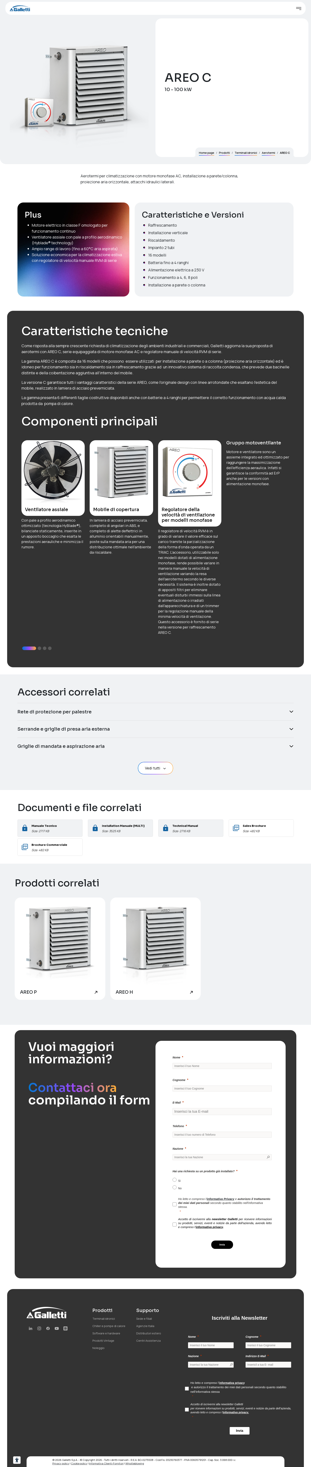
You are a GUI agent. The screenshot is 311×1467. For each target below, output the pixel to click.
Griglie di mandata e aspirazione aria (61, 746)
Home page (206, 153)
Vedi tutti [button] (155, 768)
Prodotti (224, 153)
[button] (29, 648)
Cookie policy (79, 1463)
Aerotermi (268, 153)
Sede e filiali (144, 1319)
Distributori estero (148, 1333)
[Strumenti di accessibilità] (17, 1460)
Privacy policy (60, 1463)
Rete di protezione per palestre (54, 712)
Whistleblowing (134, 1463)
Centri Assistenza (148, 1340)
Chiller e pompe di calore (108, 1326)
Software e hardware (106, 1333)
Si (179, 1180)
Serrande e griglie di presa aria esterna (63, 729)
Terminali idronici (246, 153)
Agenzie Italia (145, 1326)
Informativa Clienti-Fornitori (106, 1463)
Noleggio (98, 1348)
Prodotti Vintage (103, 1340)
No (180, 1188)
